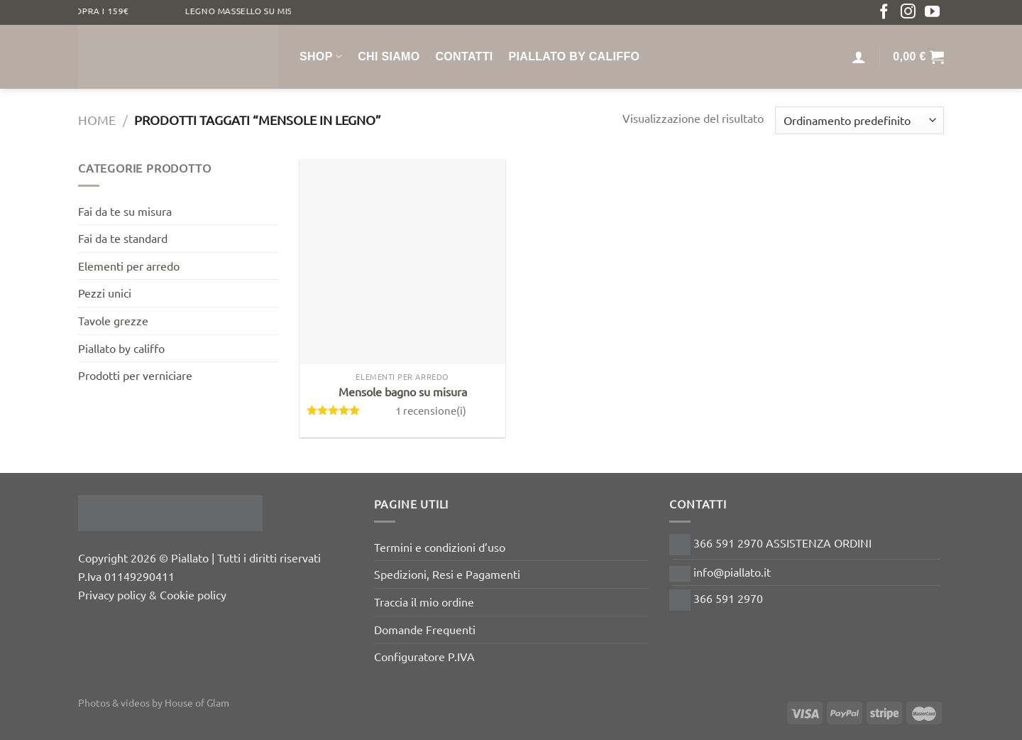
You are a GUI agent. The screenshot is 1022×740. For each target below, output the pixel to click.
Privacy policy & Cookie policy (152, 594)
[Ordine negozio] (859, 120)
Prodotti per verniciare (135, 375)
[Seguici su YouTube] (932, 12)
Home (97, 119)
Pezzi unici (104, 292)
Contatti (464, 56)
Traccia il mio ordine (424, 601)
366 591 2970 (716, 598)
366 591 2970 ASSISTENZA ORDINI (770, 542)
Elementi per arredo (129, 266)
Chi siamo (388, 56)
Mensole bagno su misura (403, 391)
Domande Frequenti (425, 629)
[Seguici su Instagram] (908, 12)
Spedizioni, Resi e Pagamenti (447, 574)
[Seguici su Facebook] (884, 12)
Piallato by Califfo (574, 56)
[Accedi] (859, 56)
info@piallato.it (720, 572)
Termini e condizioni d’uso (439, 547)
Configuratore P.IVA (424, 656)
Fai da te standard (122, 238)
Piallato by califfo (121, 348)
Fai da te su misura (125, 211)
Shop (321, 56)
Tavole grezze (113, 320)
